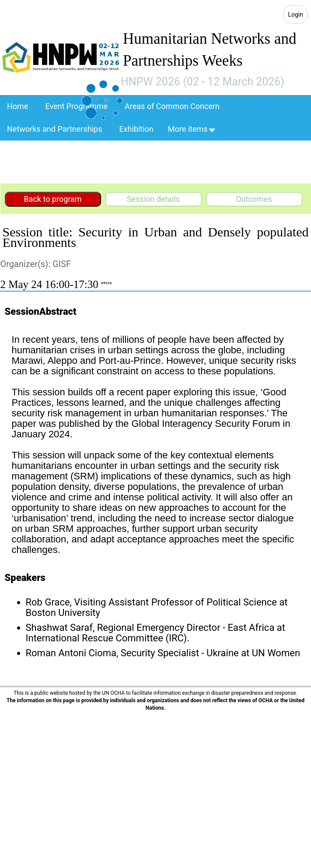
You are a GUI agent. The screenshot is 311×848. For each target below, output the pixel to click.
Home (17, 106)
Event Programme (76, 106)
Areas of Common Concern (172, 106)
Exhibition (136, 129)
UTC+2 (106, 283)
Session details (153, 199)
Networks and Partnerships (54, 129)
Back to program (52, 199)
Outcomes (254, 199)
